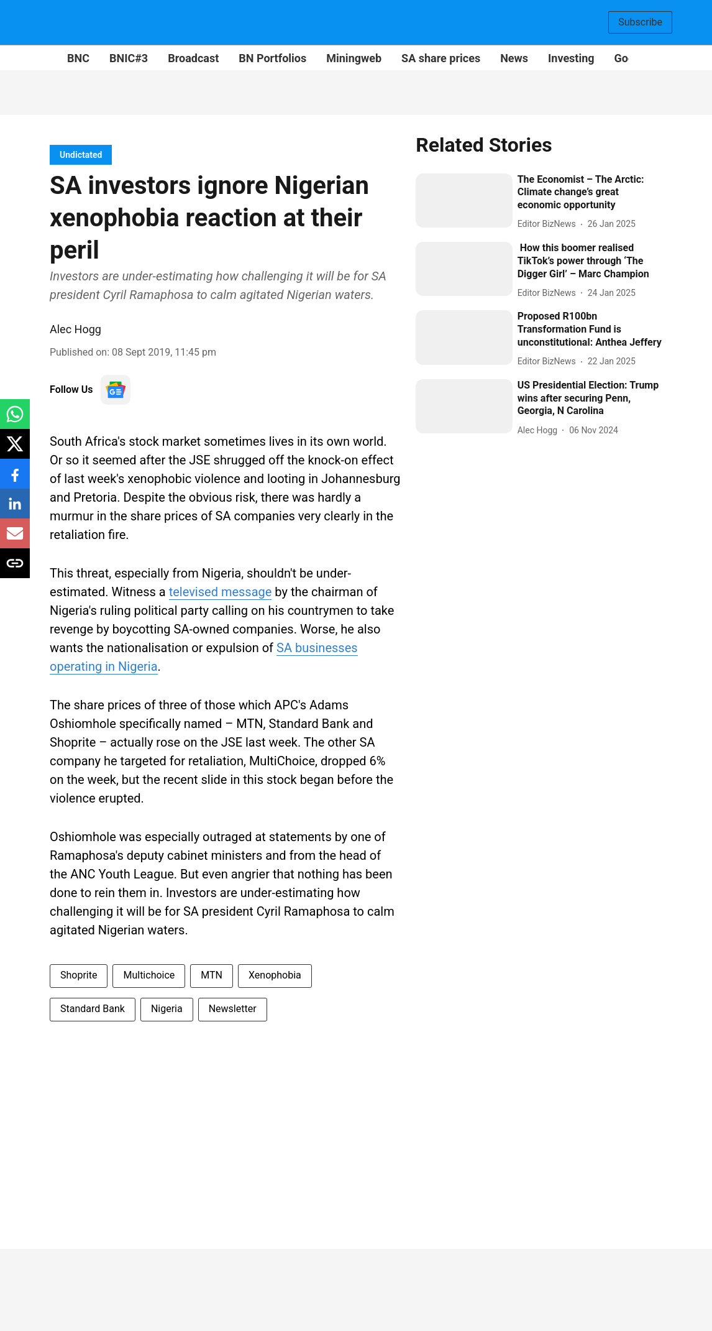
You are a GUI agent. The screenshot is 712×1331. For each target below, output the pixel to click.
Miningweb (353, 58)
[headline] (590, 192)
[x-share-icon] (15, 450)
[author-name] (549, 224)
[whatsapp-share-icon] (15, 420)
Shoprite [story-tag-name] (78, 975)
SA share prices (440, 58)
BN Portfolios (272, 58)
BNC (78, 58)
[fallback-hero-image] (464, 200)
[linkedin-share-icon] (15, 510)
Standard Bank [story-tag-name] (92, 1009)
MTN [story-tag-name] (211, 975)
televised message (220, 591)
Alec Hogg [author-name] (75, 329)
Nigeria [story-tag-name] (167, 1009)
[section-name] (81, 154)
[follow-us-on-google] (115, 390)
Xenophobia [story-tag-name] (275, 975)
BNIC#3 (128, 58)
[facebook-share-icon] (15, 480)
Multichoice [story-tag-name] (149, 975)
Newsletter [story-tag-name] (233, 1009)
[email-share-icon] (15, 540)
